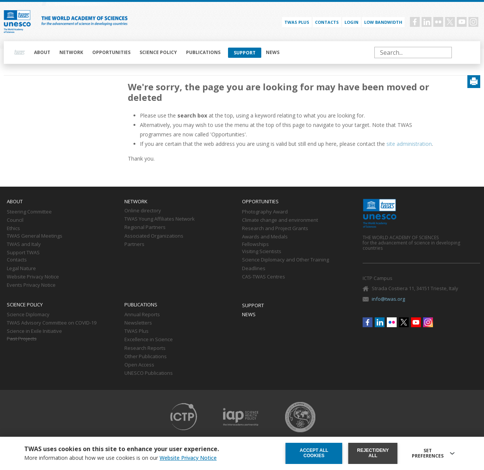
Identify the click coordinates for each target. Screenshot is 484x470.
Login (351, 22)
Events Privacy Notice (31, 285)
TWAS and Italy (24, 244)
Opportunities (111, 52)
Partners (134, 244)
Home (19, 52)
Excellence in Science (148, 340)
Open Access (139, 365)
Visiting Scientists (261, 252)
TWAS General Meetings (34, 236)
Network (71, 52)
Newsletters (138, 323)
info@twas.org (388, 298)
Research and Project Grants (275, 229)
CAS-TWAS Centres (263, 277)
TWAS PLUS (296, 22)
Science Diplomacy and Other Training (285, 260)
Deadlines (253, 269)
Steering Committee (29, 212)
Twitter (450, 22)
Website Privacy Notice (33, 277)
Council (15, 220)
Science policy (158, 52)
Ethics (13, 229)
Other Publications (145, 357)
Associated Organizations (153, 236)
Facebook (415, 22)
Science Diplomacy (28, 315)
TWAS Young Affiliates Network (159, 219)
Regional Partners (145, 227)
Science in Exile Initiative (34, 331)
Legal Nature (21, 269)
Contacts (327, 22)
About (42, 52)
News (272, 52)
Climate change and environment (280, 220)
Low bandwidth (383, 22)
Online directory (142, 211)
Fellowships (255, 244)
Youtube (462, 22)
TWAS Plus (136, 331)
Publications (203, 52)
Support (245, 52)
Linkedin (426, 22)
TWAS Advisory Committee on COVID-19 (51, 323)
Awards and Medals (265, 237)
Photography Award (265, 212)
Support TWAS (23, 253)
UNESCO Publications (148, 373)
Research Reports (145, 348)
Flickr (438, 22)
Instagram (473, 22)
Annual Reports (142, 315)
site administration (409, 143)
